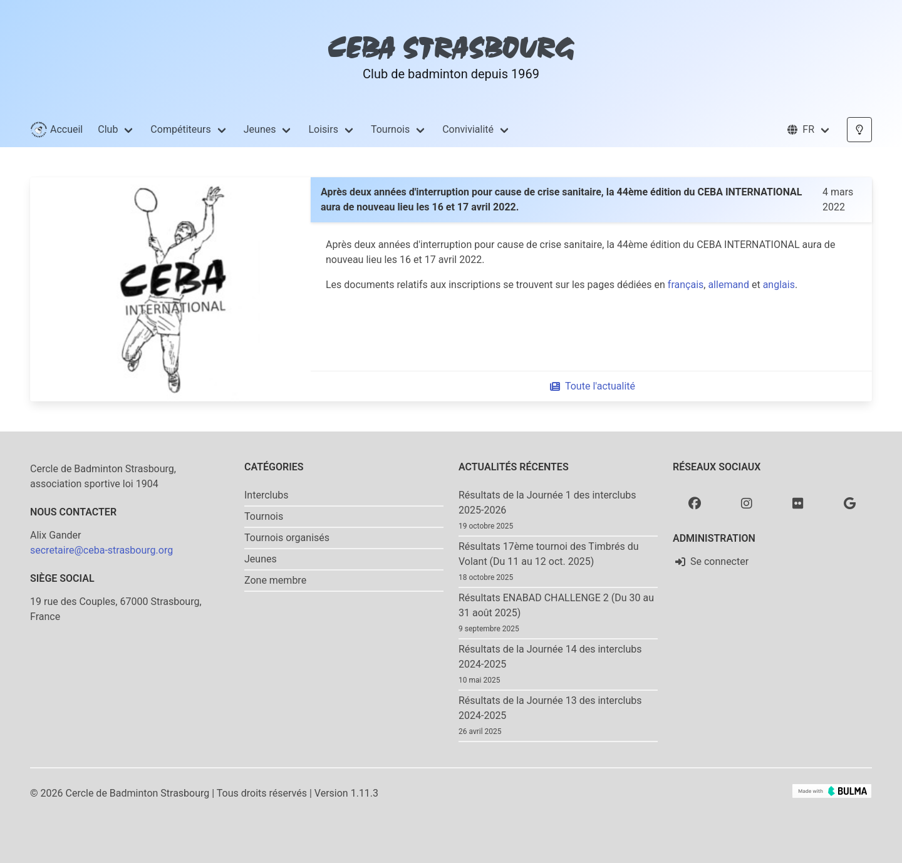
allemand (728, 285)
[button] (808, 129)
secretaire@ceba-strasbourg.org (101, 550)
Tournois (390, 129)
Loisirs (323, 129)
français (685, 285)
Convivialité (468, 129)
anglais (779, 285)
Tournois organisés (286, 538)
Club (108, 129)
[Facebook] (695, 503)
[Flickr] (798, 503)
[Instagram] (747, 503)
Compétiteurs (180, 129)
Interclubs (266, 495)
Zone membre (275, 580)
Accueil (56, 129)
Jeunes (260, 129)
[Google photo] (850, 503)
